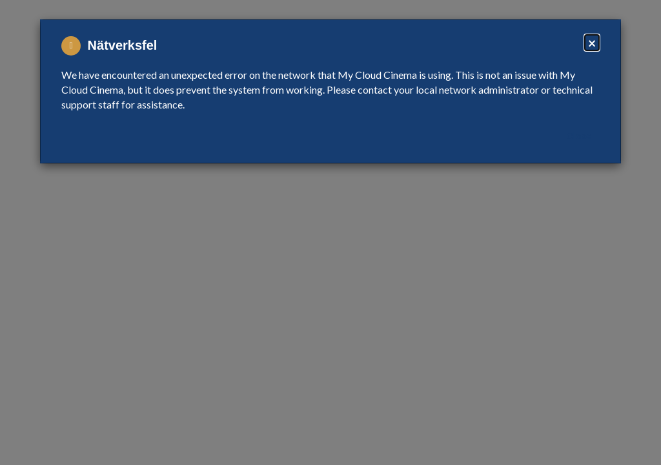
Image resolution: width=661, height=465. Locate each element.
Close (579, 136)
